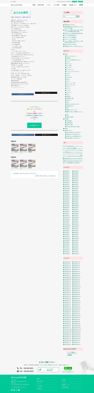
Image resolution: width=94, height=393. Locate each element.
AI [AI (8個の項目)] (63, 146)
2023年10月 (67, 188)
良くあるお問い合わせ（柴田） (73, 126)
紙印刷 (38, 378)
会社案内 (64, 380)
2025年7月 (67, 174)
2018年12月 (67, 217)
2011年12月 (67, 253)
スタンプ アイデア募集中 (70, 39)
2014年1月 (76, 247)
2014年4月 (67, 245)
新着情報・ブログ (66, 385)
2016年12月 (67, 224)
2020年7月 (67, 209)
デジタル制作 (39, 386)
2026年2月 (76, 173)
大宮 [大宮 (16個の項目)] (64, 161)
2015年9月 (76, 230)
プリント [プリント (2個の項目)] (72, 152)
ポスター (68, 86)
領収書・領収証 (70, 116)
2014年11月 (76, 238)
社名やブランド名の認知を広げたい (74, 136)
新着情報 (81, 4)
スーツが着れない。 (72, 352)
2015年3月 (76, 234)
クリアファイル (70, 69)
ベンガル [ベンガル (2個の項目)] (75, 152)
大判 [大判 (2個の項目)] (82, 158)
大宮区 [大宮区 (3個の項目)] (67, 160)
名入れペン (69, 100)
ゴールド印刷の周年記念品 (70, 35)
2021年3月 (67, 205)
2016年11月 (76, 224)
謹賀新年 (70, 355)
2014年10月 (67, 240)
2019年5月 (67, 215)
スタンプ (68, 73)
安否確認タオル (70, 105)
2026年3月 (67, 173)
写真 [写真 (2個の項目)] (74, 156)
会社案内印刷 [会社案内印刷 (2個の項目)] (69, 156)
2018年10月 (67, 219)
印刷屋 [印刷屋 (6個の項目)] (66, 158)
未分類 (66, 128)
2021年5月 (76, 203)
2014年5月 (76, 244)
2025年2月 (67, 178)
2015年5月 (76, 232)
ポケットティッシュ (71, 84)
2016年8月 (67, 228)
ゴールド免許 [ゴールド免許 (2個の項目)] (79, 150)
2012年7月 (76, 251)
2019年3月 (76, 215)
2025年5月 (67, 176)
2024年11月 (67, 180)
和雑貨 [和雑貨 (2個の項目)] (74, 158)
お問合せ (80, 1)
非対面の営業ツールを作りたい (73, 138)
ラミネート (69, 92)
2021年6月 (67, 203)
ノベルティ (39, 383)
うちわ (68, 61)
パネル (68, 80)
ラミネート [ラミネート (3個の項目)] (73, 153)
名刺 (68, 102)
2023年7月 (76, 190)
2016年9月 (76, 226)
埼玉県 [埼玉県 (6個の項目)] (79, 158)
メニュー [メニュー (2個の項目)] (69, 153)
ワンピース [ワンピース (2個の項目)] (78, 153)
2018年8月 (67, 221)
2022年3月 (76, 199)
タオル (68, 75)
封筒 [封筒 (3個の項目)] (74, 160)
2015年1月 (76, 236)
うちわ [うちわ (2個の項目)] (77, 146)
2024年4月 (67, 184)
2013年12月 (67, 249)
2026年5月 (67, 171)
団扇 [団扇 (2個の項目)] (77, 158)
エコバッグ (69, 63)
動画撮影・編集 (70, 98)
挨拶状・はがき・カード (72, 109)
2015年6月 (67, 232)
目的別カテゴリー (68, 130)
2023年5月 (76, 192)
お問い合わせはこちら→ (18, 387)
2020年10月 (76, 205)
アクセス (74, 1)
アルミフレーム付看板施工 (70, 37)
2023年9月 (76, 188)
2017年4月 (76, 222)
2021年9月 (67, 201)
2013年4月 (76, 249)
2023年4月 (67, 194)
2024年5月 (76, 182)
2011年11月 (76, 253)
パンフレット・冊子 (71, 82)
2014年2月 (67, 247)
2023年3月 (76, 194)
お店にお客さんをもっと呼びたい (74, 132)
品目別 (66, 54)
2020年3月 (67, 211)
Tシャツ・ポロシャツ (71, 56)
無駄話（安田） (70, 124)
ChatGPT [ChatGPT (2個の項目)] (65, 146)
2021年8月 (76, 201)
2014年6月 (67, 244)
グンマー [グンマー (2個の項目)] (71, 150)
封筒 (68, 107)
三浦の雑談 (69, 120)
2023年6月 (67, 192)
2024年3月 (76, 184)
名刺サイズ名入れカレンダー (73, 104)
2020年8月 (76, 207)
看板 (68, 115)
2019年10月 (76, 211)
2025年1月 (76, 178)
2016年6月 (67, 230)
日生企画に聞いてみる (34, 125)
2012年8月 (67, 251)
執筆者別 (67, 118)
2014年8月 (67, 242)
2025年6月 (76, 174)
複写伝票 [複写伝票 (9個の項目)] (70, 162)
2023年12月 (67, 186)
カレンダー (69, 67)
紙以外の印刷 (39, 381)
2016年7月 (76, 228)
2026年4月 (76, 171)
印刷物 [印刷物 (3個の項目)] (69, 158)
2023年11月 (76, 186)
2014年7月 (76, 242)
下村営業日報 (69, 122)
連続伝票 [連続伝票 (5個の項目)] (77, 162)
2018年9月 (76, 219)
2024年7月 (76, 180)
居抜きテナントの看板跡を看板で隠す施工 (74, 33)
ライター (68, 90)
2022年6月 (76, 197)
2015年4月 (67, 234)
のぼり (68, 79)
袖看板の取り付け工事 (69, 24)
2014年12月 (67, 238)
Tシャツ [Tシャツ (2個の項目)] (74, 146)
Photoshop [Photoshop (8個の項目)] (70, 146)
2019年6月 (76, 213)
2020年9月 (67, 207)
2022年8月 (67, 197)
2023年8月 (67, 190)
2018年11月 (76, 217)
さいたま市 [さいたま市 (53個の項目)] (71, 148)
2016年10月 (67, 226)
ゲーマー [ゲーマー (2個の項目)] (75, 150)
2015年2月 (67, 236)
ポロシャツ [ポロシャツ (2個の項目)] (80, 152)
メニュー (68, 88)
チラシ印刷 (69, 77)
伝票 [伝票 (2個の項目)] (72, 156)
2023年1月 (67, 196)
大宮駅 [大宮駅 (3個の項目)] (70, 160)
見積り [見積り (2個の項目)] (74, 162)
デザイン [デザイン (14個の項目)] (68, 152)
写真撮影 (68, 96)
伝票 (68, 94)
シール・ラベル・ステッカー (73, 71)
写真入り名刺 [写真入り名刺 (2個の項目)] (78, 156)
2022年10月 (76, 196)
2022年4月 (67, 199)
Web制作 (69, 57)
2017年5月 (67, 222)
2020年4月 (76, 209)
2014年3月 (76, 245)
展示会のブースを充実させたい (73, 134)
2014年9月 (76, 240)
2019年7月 (67, 213)
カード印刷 (69, 65)
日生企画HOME (65, 387)
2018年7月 (76, 221)
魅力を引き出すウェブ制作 (70, 44)
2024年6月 (67, 182)
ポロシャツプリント (72, 353)
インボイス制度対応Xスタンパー (74, 59)
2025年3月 (76, 176)
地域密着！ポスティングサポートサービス (74, 46)
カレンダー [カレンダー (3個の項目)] (78, 148)
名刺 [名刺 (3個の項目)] (72, 158)
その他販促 (39, 388)
